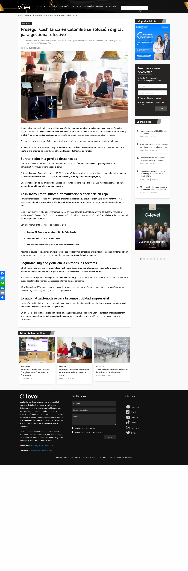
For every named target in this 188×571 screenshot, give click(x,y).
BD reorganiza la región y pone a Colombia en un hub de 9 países (153, 188)
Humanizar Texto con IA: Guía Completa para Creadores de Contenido (35, 372)
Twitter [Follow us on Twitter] (134, 433)
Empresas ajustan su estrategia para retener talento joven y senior (74, 372)
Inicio (20, 16)
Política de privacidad (124, 457)
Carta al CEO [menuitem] (101, 6)
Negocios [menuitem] (53, 6)
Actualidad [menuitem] (41, 6)
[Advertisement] (72, 501)
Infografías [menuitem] (88, 6)
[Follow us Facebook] (128, 407)
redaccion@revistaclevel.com (41, 445)
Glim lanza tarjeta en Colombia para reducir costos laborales (152, 159)
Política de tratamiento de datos (103, 457)
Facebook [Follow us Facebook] (135, 407)
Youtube (134, 417)
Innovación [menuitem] (64, 6)
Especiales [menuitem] (76, 6)
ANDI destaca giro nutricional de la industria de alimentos (112, 371)
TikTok (133, 422)
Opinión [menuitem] (112, 6)
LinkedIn (134, 412)
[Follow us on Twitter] (128, 433)
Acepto (150, 98)
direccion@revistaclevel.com (40, 450)
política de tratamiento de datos (152, 103)
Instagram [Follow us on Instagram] (134, 428)
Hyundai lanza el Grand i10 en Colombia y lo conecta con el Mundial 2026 (152, 173)
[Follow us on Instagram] (128, 428)
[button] (140, 258)
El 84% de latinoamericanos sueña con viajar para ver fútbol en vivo (154, 145)
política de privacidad (153, 98)
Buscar (123, 4)
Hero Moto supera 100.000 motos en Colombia (153, 132)
